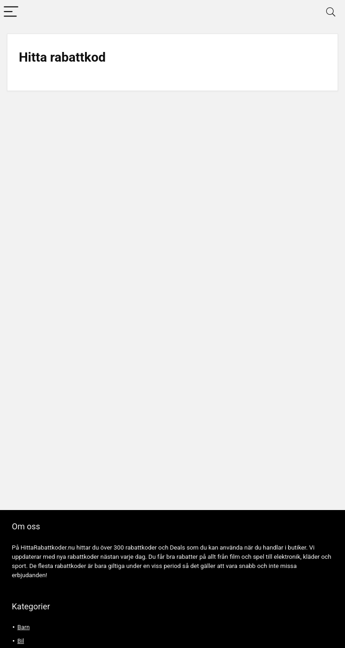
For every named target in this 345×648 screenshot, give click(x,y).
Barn (23, 627)
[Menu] (11, 12)
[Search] (331, 12)
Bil (20, 640)
